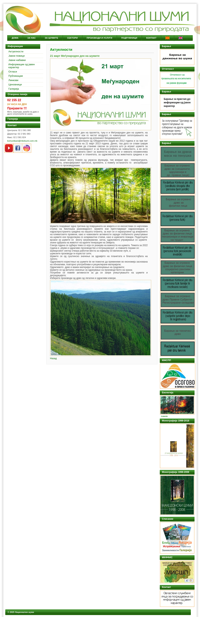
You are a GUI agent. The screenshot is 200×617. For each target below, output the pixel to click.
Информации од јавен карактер (21, 66)
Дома (15, 38)
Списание (167, 519)
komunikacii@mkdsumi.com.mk (22, 141)
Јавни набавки (17, 60)
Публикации (15, 75)
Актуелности (15, 51)
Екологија (167, 392)
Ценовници (15, 84)
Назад (53, 358)
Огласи (12, 71)
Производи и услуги (99, 38)
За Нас (31, 38)
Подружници (129, 38)
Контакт (151, 38)
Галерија (13, 88)
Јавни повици (16, 55)
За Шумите (51, 38)
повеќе (164, 416)
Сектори (72, 38)
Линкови (13, 80)
